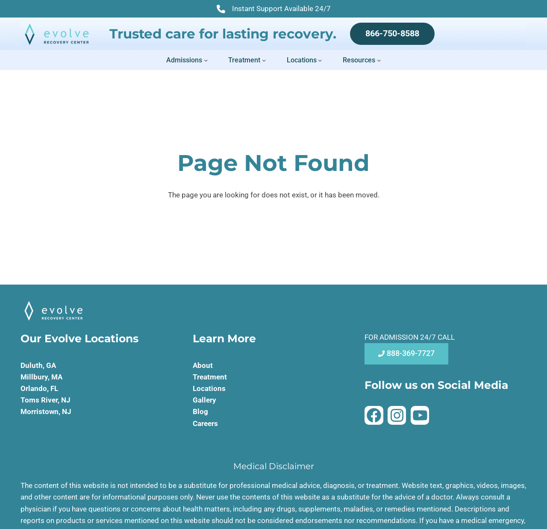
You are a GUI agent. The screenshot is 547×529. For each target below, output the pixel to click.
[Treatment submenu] (264, 60)
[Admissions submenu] (206, 60)
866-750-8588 (392, 33)
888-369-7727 (406, 353)
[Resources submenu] (379, 60)
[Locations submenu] (320, 60)
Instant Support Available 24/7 (274, 9)
